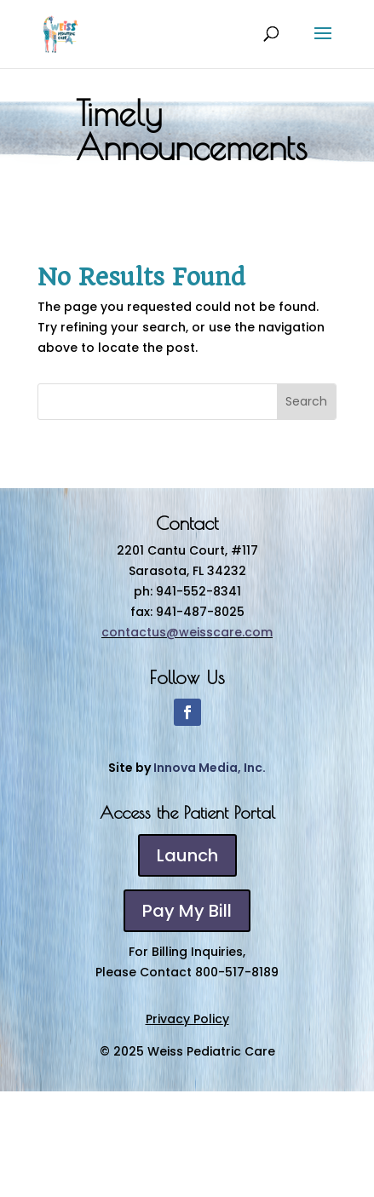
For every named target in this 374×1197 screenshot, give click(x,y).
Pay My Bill (187, 911)
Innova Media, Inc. (209, 767)
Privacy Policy (187, 1018)
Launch (187, 855)
